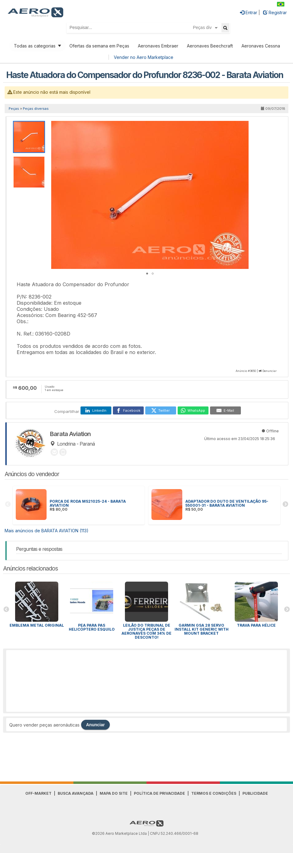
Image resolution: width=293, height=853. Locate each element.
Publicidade (255, 793)
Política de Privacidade (159, 793)
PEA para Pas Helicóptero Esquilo (92, 627)
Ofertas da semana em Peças (99, 45)
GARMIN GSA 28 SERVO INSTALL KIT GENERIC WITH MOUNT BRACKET (202, 629)
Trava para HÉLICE (256, 625)
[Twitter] (160, 410)
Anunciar (95, 724)
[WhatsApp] (193, 410)
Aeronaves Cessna (260, 45)
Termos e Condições (213, 793)
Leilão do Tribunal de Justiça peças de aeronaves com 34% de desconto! (146, 631)
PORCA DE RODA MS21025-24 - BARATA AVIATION (88, 503)
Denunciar (269, 371)
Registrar (275, 12)
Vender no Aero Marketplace (143, 57)
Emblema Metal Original (37, 625)
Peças (14, 108)
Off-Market (38, 793)
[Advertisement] (146, 681)
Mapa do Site (114, 793)
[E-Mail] (225, 410)
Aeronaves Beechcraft (210, 45)
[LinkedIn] (95, 410)
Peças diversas (36, 108)
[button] (243, 126)
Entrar (248, 12)
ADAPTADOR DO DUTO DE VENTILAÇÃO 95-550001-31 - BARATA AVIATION (226, 503)
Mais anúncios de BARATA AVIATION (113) (47, 530)
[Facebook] (128, 410)
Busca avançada (75, 793)
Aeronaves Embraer (158, 45)
